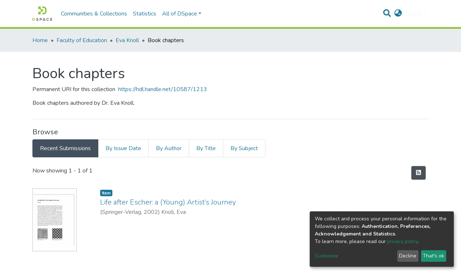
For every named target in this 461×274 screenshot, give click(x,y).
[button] (398, 13)
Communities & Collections (94, 14)
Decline (407, 255)
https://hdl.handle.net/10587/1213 (162, 89)
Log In (414, 14)
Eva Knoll (127, 40)
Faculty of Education (82, 40)
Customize (326, 255)
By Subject (244, 148)
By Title (206, 148)
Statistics (144, 14)
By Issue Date (123, 148)
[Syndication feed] (418, 173)
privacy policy (402, 241)
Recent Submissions (65, 148)
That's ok (433, 255)
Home (40, 40)
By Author (169, 148)
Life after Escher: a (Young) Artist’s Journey (168, 202)
